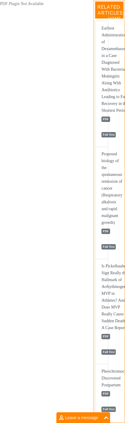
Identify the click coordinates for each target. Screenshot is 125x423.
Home (114, 18)
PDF (106, 119)
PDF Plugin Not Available (22, 3)
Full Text (109, 134)
